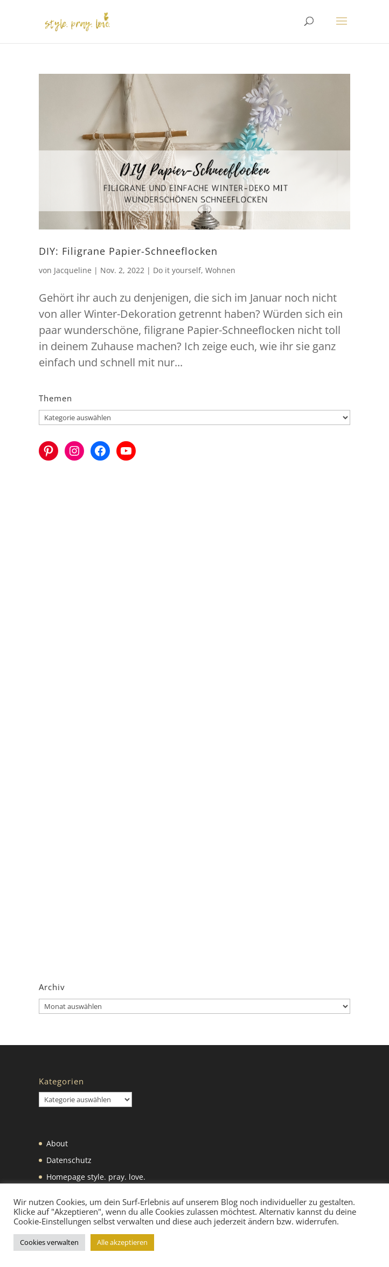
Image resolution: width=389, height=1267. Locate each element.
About (57, 1143)
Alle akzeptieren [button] (122, 1242)
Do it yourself (177, 270)
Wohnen (220, 270)
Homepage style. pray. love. (95, 1177)
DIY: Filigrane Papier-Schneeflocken (128, 251)
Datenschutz (69, 1160)
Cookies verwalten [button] (49, 1242)
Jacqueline (73, 270)
